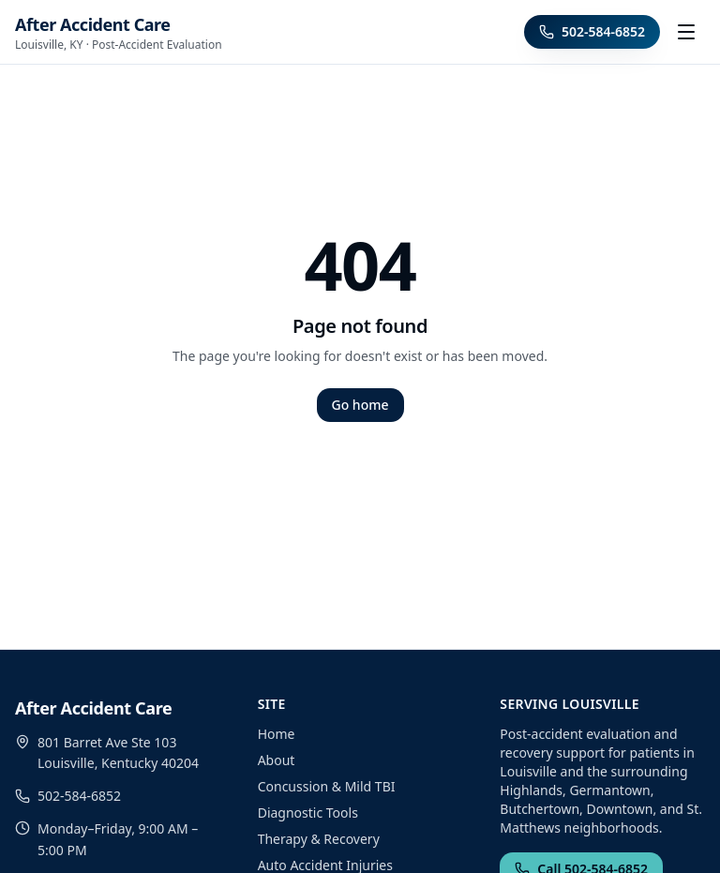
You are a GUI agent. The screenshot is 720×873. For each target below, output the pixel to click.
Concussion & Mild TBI (327, 786)
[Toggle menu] (686, 32)
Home (276, 734)
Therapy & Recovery (319, 839)
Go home (360, 405)
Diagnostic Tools (308, 812)
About (276, 760)
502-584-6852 (592, 31)
